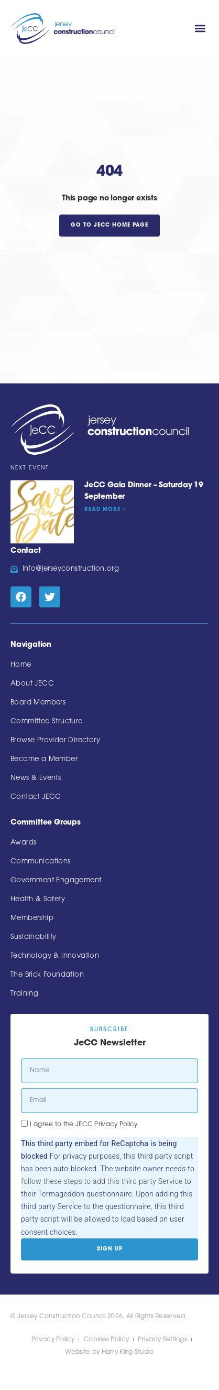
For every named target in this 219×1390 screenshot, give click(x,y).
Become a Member (44, 759)
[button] (200, 28)
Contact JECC (35, 797)
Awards (23, 842)
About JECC (32, 683)
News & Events (35, 778)
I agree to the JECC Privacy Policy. (84, 1124)
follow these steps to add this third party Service (101, 1181)
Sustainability (33, 937)
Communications (40, 861)
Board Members (37, 702)
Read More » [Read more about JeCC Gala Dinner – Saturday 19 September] (104, 509)
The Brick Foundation (47, 974)
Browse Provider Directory (55, 740)
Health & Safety (37, 899)
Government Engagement (55, 880)
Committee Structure (46, 721)
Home (20, 664)
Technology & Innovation (54, 956)
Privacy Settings (162, 1339)
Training (24, 993)
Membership (31, 918)
